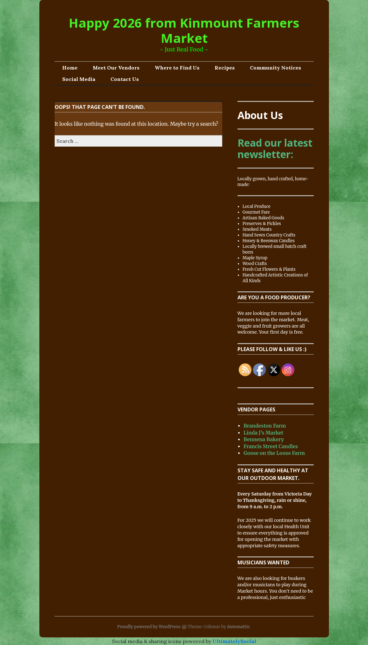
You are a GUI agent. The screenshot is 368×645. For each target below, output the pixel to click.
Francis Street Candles (271, 446)
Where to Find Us (177, 67)
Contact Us (124, 79)
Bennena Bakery (264, 439)
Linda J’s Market (263, 433)
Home (69, 67)
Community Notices (275, 67)
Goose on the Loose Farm (274, 453)
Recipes (225, 67)
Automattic (238, 626)
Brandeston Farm (265, 426)
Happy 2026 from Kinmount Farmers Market (184, 30)
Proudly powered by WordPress (148, 626)
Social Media (78, 79)
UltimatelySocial (234, 641)
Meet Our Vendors (116, 67)
